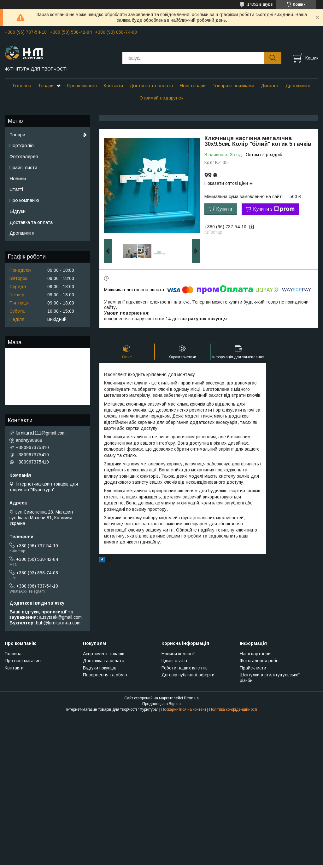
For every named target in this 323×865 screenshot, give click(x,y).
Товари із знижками (233, 85)
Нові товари (192, 85)
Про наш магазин (23, 660)
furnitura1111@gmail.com (41, 432)
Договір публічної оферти (188, 674)
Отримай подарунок (161, 97)
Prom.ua (191, 698)
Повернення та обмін (105, 674)
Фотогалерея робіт (259, 660)
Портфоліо (21, 145)
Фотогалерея (23, 156)
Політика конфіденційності (233, 709)
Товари (46, 85)
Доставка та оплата (151, 85)
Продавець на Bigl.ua (161, 704)
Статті (16, 189)
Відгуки (17, 211)
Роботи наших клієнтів (185, 667)
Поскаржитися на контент (183, 709)
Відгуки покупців (99, 667)
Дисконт (270, 85)
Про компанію (82, 85)
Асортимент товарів (103, 653)
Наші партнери (255, 653)
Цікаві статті (174, 660)
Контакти (113, 85)
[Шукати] (272, 58)
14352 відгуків (260, 4)
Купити (224, 209)
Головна (22, 85)
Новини (17, 178)
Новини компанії (178, 653)
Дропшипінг (297, 85)
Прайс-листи (23, 167)
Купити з (274, 209)
